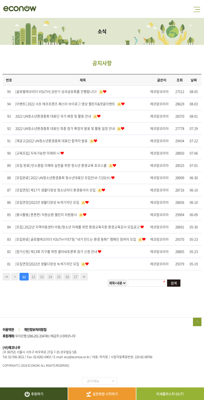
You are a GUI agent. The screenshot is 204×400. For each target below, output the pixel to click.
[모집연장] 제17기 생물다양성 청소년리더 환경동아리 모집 (55, 189)
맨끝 (84, 277)
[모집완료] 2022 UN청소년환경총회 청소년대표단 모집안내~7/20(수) (63, 177)
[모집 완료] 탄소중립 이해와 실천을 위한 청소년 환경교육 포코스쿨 (61, 165)
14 (50, 276)
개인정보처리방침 (35, 329)
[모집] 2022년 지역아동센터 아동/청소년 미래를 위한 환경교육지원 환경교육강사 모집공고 (77, 226)
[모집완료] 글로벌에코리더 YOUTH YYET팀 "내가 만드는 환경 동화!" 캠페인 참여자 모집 (76, 239)
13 (42, 276)
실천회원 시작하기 (102, 394)
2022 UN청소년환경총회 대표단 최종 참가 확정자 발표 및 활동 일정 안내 (65, 128)
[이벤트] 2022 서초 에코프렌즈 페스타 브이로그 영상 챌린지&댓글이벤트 (65, 103)
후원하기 (34, 394)
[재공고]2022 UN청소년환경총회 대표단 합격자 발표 (51, 140)
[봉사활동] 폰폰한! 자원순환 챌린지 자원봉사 (46, 214)
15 (58, 276)
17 (75, 276)
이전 (15, 277)
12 (33, 276)
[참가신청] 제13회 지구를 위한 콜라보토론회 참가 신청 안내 (56, 251)
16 (67, 276)
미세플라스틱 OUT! (170, 393)
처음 (6, 277)
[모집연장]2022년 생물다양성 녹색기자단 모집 (47, 202)
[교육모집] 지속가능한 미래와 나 (37, 153)
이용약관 (8, 329)
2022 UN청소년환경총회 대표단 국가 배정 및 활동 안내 (53, 116)
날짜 (194, 79)
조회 (180, 79)
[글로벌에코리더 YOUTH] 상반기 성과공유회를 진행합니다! (56, 91)
